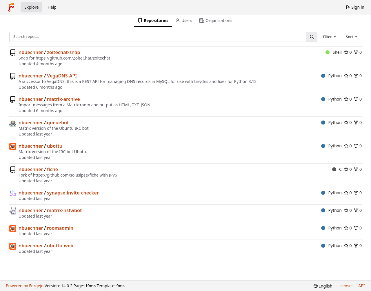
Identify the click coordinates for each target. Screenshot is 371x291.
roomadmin (60, 228)
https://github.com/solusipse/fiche (66, 175)
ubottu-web (60, 246)
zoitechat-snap (63, 52)
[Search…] (311, 37)
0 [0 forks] (358, 52)
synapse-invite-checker (73, 193)
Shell (333, 52)
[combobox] (329, 36)
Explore (31, 7)
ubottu (54, 146)
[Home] (11, 7)
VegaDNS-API (62, 76)
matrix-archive (63, 99)
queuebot (58, 122)
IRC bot (66, 151)
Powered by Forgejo (24, 285)
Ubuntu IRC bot (74, 128)
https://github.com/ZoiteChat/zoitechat (73, 58)
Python (331, 75)
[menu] (323, 286)
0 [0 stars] (348, 52)
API (361, 285)
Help (52, 7)
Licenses (345, 285)
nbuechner (31, 52)
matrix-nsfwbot (64, 210)
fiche (52, 169)
